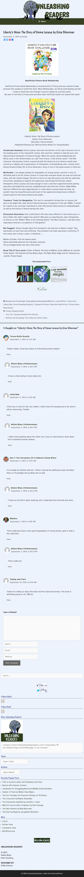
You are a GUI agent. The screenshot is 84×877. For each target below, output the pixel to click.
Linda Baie (14, 394)
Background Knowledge (15, 301)
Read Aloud (8, 308)
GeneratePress (57, 873)
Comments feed (9, 828)
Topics (3, 756)
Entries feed (7, 824)
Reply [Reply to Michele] (8, 539)
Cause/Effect (60, 301)
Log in (5, 821)
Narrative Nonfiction (58, 304)
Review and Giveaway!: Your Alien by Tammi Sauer (26, 318)
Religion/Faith (18, 311)
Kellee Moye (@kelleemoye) (24, 364)
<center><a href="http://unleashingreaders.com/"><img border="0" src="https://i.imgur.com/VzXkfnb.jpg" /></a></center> (42, 747)
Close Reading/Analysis (23, 304)
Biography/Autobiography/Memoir (40, 301)
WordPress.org (8, 831)
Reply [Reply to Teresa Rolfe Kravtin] (8, 354)
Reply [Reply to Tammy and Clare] (8, 600)
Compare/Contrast (41, 304)
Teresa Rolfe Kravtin (19, 336)
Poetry (8, 311)
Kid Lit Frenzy (23, 94)
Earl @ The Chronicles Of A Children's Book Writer (33, 458)
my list (20, 175)
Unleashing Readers (52, 10)
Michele (13, 518)
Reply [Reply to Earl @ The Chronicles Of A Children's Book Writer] (8, 479)
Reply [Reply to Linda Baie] (8, 415)
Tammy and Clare (18, 579)
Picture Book (73, 304)
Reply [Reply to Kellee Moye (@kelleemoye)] (10, 382)
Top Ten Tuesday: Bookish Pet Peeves (22, 314)
